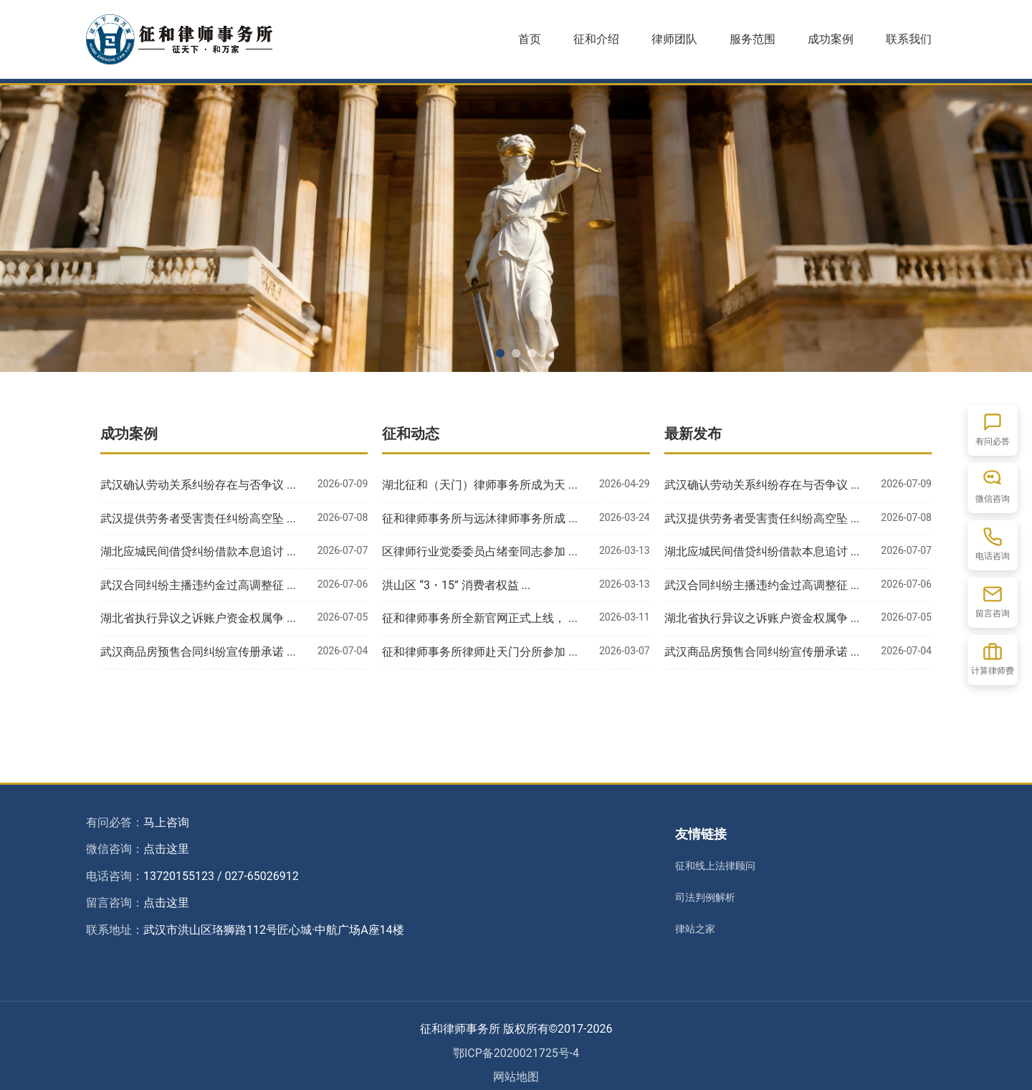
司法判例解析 (705, 897)
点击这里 (166, 849)
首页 (529, 39)
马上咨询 (166, 822)
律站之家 (695, 928)
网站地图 (516, 1077)
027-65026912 (261, 876)
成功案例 (831, 39)
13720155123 (178, 876)
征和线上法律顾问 (715, 865)
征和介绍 (596, 39)
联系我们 (909, 39)
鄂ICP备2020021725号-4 (516, 1053)
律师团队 (674, 39)
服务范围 (752, 39)
